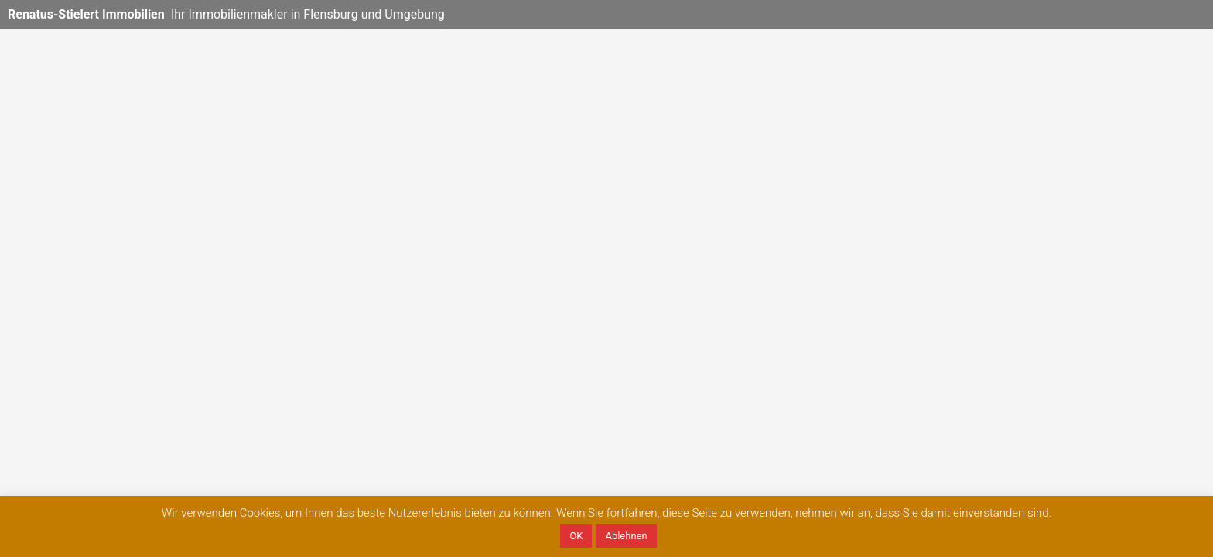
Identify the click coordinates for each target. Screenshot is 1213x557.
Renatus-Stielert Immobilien (86, 14)
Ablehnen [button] (626, 536)
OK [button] (576, 536)
